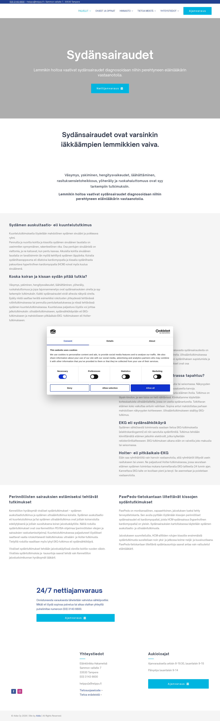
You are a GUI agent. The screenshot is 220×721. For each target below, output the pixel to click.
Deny (69, 388)
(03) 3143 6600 (17, 2)
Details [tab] (110, 341)
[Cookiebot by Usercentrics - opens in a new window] (157, 331)
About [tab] (152, 341)
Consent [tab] (68, 341)
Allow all (150, 388)
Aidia (38, 716)
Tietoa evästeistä (90, 694)
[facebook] (13, 691)
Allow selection (110, 388)
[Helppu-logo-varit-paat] (16, 5)
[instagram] (19, 691)
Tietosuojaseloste (90, 690)
